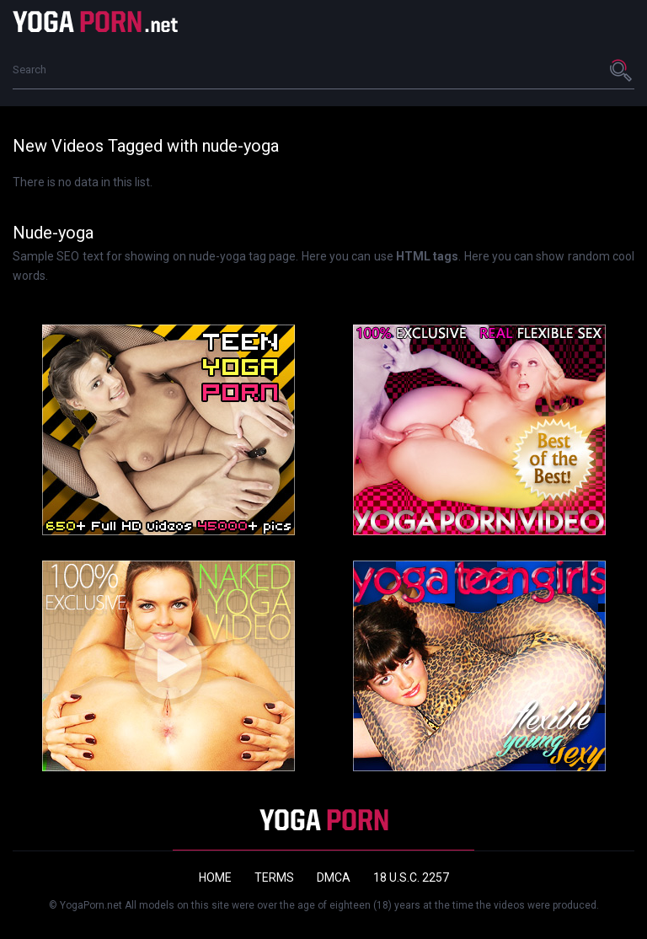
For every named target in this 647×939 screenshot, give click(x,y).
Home (215, 877)
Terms (274, 877)
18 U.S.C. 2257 (411, 877)
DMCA (333, 877)
